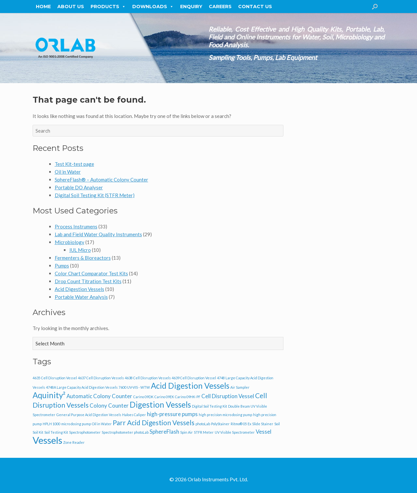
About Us (70, 6)
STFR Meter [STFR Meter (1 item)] (204, 432)
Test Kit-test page (74, 164)
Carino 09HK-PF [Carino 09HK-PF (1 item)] (187, 397)
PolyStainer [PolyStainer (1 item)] (220, 424)
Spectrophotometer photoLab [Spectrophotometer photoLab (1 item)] (125, 432)
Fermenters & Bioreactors (83, 258)
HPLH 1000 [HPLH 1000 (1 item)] (51, 424)
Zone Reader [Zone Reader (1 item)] (74, 442)
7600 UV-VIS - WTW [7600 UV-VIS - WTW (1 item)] (134, 387)
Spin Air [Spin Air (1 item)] (186, 432)
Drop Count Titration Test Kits (88, 281)
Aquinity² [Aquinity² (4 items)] (49, 395)
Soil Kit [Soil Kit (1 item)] (38, 432)
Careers (220, 6)
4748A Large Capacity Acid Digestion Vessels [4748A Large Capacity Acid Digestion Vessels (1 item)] (82, 387)
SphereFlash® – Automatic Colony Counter (101, 179)
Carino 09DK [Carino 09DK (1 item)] (143, 397)
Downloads (153, 6)
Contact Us (255, 6)
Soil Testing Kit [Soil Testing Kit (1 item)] (56, 432)
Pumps (62, 265)
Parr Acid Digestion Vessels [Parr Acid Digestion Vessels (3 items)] (153, 422)
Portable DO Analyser (79, 187)
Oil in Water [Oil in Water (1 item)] (102, 424)
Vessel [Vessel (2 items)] (263, 431)
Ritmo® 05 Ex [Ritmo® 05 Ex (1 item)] (241, 424)
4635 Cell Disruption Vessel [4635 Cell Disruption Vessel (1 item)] (55, 378)
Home (43, 6)
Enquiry (191, 6)
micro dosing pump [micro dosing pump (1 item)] (76, 424)
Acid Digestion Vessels (79, 289)
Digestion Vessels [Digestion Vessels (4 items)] (160, 404)
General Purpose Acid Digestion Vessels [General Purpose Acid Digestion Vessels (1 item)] (88, 415)
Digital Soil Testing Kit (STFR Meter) (95, 195)
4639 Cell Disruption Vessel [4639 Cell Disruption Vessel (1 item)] (194, 378)
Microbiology (69, 242)
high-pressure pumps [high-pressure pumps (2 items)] (172, 414)
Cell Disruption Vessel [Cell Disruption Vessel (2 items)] (227, 396)
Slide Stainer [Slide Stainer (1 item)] (262, 424)
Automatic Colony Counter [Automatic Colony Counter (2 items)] (99, 396)
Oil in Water (68, 172)
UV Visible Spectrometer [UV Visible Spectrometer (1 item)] (235, 432)
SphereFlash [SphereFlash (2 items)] (164, 431)
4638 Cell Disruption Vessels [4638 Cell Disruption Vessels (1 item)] (148, 378)
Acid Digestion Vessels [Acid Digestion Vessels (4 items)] (190, 385)
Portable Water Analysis (81, 297)
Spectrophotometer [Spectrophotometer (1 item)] (85, 432)
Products (108, 6)
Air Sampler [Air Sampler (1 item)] (240, 387)
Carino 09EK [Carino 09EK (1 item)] (164, 397)
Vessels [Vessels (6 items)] (47, 440)
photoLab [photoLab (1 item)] (202, 424)
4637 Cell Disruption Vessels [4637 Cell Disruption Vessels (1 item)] (101, 378)
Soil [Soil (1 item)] (277, 424)
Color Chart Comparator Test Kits (91, 273)
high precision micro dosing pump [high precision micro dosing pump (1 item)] (225, 415)
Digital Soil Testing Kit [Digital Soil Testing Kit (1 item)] (209, 406)
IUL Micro (80, 250)
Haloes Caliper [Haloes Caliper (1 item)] (134, 415)
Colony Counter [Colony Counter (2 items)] (109, 405)
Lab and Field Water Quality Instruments (98, 234)
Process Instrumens (76, 226)
